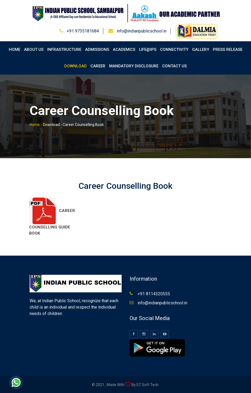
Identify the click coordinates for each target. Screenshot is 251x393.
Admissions (97, 49)
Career (97, 66)
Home (14, 49)
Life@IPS (147, 49)
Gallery (200, 49)
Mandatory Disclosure (133, 66)
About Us (33, 49)
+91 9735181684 (83, 31)
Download (75, 66)
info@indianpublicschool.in (141, 31)
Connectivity (174, 49)
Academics (124, 49)
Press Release (227, 49)
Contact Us (174, 66)
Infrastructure (64, 49)
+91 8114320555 (154, 293)
